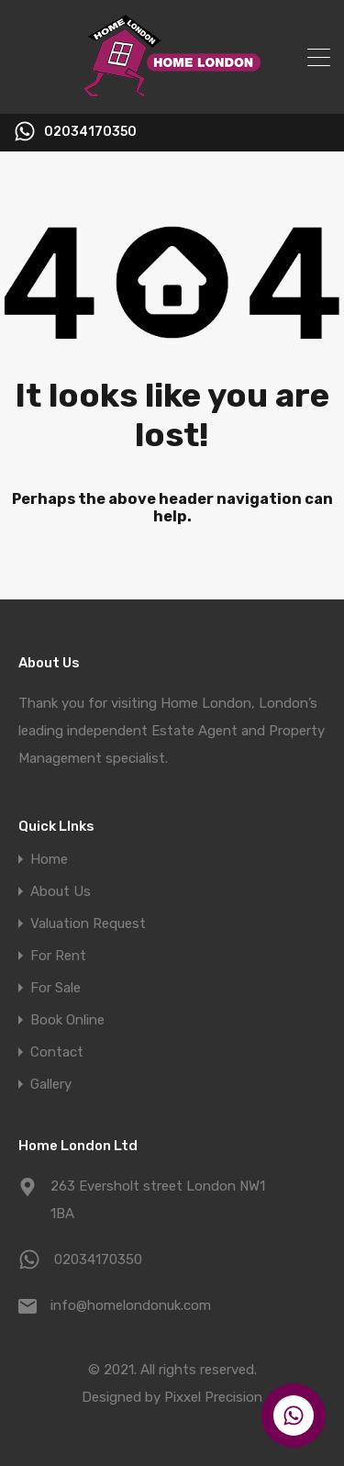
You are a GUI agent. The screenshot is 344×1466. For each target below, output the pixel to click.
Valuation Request (88, 924)
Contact (56, 1052)
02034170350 (90, 132)
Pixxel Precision (213, 1397)
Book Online (67, 1020)
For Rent (58, 956)
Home (49, 860)
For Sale (55, 988)
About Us (60, 892)
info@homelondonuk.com (130, 1305)
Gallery (51, 1084)
